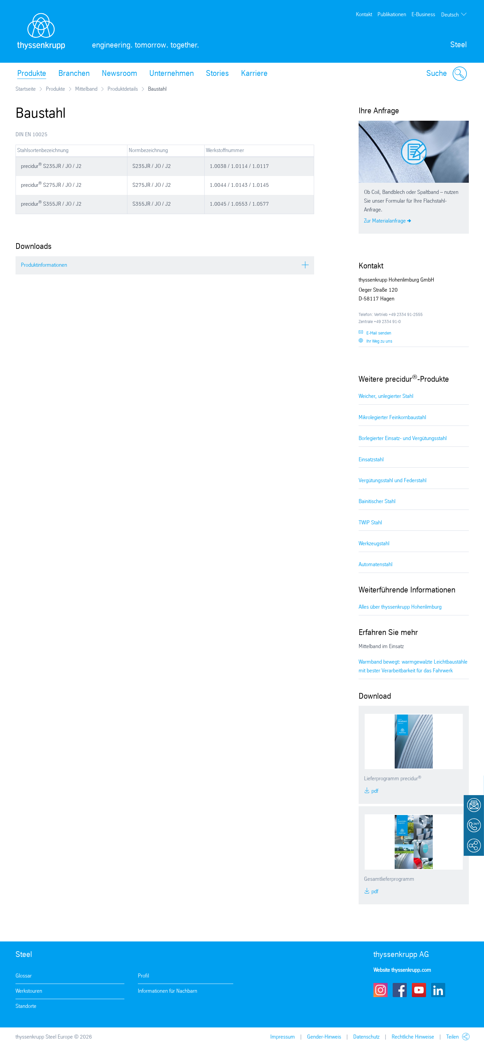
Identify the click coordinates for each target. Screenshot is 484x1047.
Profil (143, 976)
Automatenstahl (375, 564)
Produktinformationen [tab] (44, 265)
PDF (374, 791)
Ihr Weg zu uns (379, 341)
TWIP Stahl (370, 522)
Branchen (74, 74)
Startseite (26, 89)
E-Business (423, 14)
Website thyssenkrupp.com (402, 970)
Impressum (282, 1037)
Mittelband (86, 89)
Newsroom (119, 74)
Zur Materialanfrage (385, 221)
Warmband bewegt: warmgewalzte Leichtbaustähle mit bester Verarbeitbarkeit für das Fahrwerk (413, 666)
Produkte (31, 74)
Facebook (400, 990)
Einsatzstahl (371, 459)
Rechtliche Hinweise (413, 1037)
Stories (217, 74)
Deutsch (450, 15)
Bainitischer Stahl (377, 501)
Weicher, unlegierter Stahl (386, 396)
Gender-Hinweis (324, 1037)
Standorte (26, 1006)
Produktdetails (123, 89)
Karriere (254, 74)
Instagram (380, 990)
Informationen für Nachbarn (167, 991)
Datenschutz (366, 1037)
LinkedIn (438, 990)
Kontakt (364, 14)
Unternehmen (171, 74)
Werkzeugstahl (374, 543)
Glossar (24, 976)
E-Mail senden (378, 333)
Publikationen (391, 14)
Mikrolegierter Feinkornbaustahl (392, 417)
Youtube (419, 990)
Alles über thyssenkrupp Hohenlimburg (400, 607)
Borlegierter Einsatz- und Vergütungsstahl (403, 438)
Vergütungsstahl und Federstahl (392, 480)
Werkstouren (29, 991)
